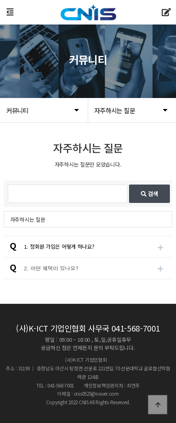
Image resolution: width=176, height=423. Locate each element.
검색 (149, 193)
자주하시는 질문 (27, 219)
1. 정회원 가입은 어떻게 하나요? (59, 246)
